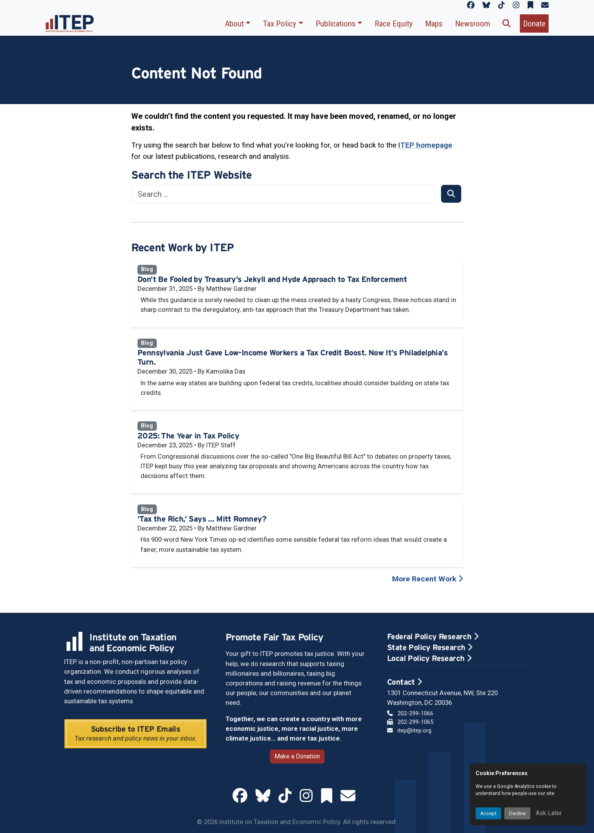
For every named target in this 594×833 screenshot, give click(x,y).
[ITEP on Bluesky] (486, 5)
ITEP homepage (425, 145)
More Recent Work (427, 578)
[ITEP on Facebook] (470, 5)
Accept (488, 813)
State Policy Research (429, 647)
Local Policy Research (429, 658)
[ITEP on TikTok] (501, 5)
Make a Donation (297, 756)
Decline (517, 813)
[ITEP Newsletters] (545, 5)
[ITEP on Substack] (530, 5)
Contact (404, 682)
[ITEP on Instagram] (516, 5)
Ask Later (549, 813)
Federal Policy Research (432, 636)
